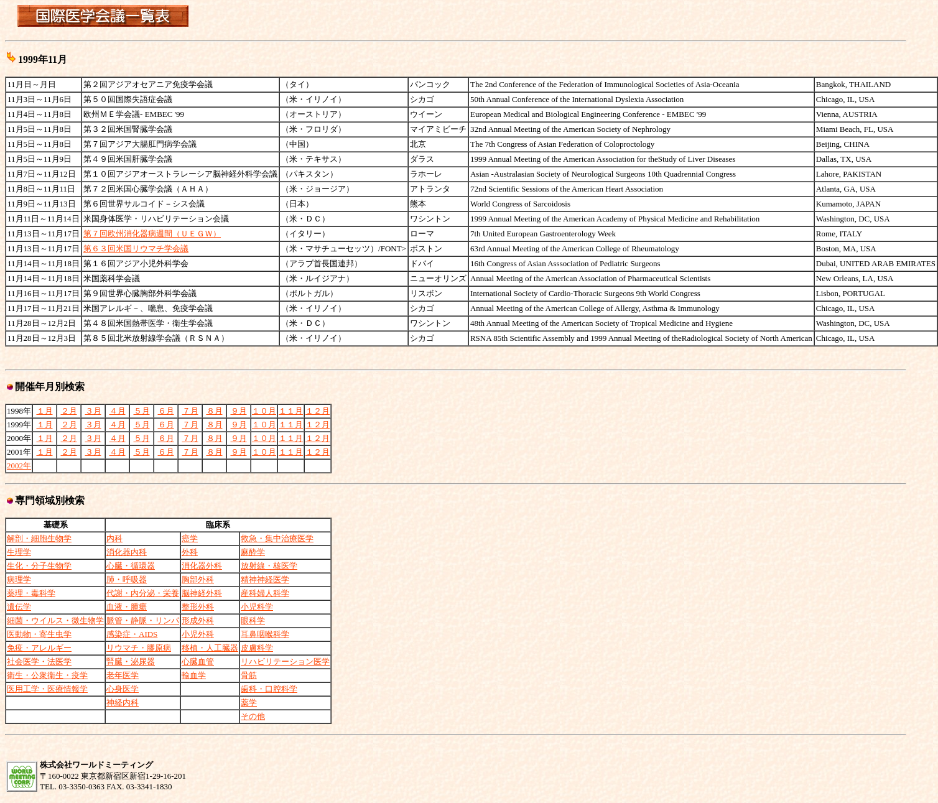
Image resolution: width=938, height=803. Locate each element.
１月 (45, 410)
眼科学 (253, 620)
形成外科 (198, 620)
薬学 (249, 702)
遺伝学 (19, 606)
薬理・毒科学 (31, 593)
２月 (69, 410)
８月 (215, 410)
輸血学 (194, 675)
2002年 (19, 465)
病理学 (19, 579)
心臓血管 (198, 661)
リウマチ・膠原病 (138, 647)
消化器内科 (126, 552)
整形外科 (198, 606)
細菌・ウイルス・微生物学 (55, 620)
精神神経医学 (265, 579)
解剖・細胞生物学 (39, 538)
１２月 (317, 410)
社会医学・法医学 (39, 661)
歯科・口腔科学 (269, 689)
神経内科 (122, 702)
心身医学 (122, 689)
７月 (190, 410)
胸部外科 (198, 579)
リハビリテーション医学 (285, 661)
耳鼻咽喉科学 (265, 634)
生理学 (19, 552)
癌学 (190, 538)
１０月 (264, 410)
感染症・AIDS (131, 634)
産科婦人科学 (265, 593)
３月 (93, 410)
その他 (253, 716)
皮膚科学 (257, 647)
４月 (117, 410)
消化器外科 (202, 565)
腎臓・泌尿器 (130, 661)
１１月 (291, 410)
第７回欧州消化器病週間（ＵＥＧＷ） (152, 233)
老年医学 (122, 675)
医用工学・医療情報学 (47, 689)
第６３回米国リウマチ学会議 (135, 248)
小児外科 (198, 634)
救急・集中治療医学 (277, 538)
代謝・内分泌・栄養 (142, 593)
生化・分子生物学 (39, 565)
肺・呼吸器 (126, 579)
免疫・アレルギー (39, 647)
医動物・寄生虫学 (39, 634)
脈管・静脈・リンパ (142, 620)
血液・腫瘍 (126, 606)
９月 (239, 410)
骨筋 (249, 675)
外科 (190, 552)
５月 (142, 410)
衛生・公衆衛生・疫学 (47, 675)
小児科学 (257, 606)
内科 (114, 538)
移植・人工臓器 (210, 647)
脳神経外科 (202, 593)
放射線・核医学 (269, 565)
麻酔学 (253, 552)
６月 (166, 410)
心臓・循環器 (130, 565)
